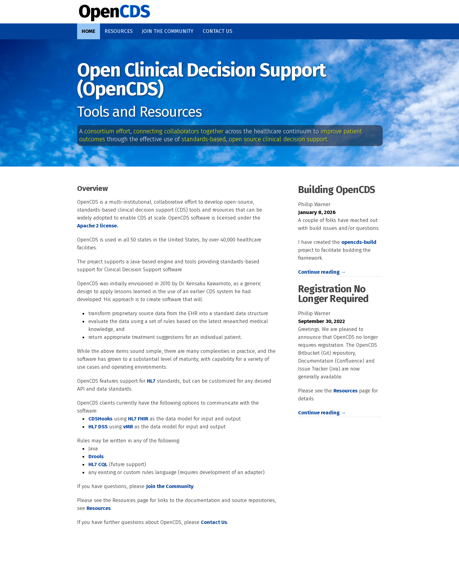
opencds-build (358, 242)
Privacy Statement (251, 567)
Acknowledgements (176, 567)
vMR (128, 426)
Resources (119, 31)
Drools (96, 456)
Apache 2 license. (97, 226)
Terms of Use (321, 567)
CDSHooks (100, 419)
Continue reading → (322, 272)
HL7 (151, 381)
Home (88, 31)
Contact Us (217, 31)
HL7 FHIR (138, 419)
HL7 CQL (98, 464)
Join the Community (168, 31)
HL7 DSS (98, 426)
